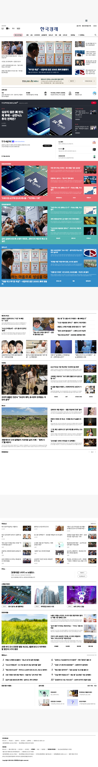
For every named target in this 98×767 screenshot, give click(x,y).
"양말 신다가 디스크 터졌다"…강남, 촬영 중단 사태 (85, 356)
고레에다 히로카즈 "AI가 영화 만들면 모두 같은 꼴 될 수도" (66, 377)
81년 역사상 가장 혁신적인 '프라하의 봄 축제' (65, 367)
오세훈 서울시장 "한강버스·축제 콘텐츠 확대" (43, 544)
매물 (74, 281)
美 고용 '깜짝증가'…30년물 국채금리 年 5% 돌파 (48, 535)
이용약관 (43, 749)
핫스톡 (3, 108)
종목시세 (73, 238)
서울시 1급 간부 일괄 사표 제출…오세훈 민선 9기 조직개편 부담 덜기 (76, 528)
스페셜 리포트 (6, 584)
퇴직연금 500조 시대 (44, 606)
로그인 (94, 26)
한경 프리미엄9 (18, 35)
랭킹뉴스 (4, 655)
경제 (27, 35)
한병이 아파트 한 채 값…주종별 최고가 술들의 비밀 (66, 420)
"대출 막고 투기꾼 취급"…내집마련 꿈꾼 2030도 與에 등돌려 (24, 282)
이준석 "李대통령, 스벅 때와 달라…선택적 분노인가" (60, 356)
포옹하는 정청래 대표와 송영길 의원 (11, 552)
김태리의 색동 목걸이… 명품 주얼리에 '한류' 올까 (66, 409)
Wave (3, 406)
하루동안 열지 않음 (88, 81)
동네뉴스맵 (58, 281)
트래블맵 (56, 646)
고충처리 (17, 740)
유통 (60, 35)
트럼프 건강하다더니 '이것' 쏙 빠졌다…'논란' (12, 319)
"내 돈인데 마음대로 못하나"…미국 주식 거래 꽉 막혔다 (66, 229)
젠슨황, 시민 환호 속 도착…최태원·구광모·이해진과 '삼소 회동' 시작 (77, 560)
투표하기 (82, 572)
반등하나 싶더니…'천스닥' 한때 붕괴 (62, 178)
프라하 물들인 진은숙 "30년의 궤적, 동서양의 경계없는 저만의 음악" (24, 398)
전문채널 (73, 35)
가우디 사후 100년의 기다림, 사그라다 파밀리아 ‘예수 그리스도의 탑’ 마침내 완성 (65, 637)
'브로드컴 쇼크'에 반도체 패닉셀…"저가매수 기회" (21, 198)
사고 (95, 686)
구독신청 (11, 740)
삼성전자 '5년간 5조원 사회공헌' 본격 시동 (43, 560)
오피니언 (65, 35)
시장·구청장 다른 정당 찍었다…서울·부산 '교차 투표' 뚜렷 (23, 675)
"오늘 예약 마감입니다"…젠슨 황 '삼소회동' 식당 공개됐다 (72, 675)
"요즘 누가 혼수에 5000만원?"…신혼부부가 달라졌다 (71, 665)
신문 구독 (79, 26)
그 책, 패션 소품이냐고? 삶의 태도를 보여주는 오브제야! (66, 430)
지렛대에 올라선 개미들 (32, 95)
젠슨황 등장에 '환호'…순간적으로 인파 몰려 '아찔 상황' (76, 544)
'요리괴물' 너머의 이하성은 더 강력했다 (63, 441)
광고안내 (23, 740)
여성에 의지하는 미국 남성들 (58, 95)
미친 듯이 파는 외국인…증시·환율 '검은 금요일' (65, 168)
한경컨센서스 (59, 197)
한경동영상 (5, 452)
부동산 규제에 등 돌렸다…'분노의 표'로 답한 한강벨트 (22, 660)
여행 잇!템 (90, 646)
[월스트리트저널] (13, 28)
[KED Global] (18, 28)
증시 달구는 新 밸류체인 (12, 606)
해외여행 (79, 646)
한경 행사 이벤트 (6, 686)
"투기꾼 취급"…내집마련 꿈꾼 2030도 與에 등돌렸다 (48, 69)
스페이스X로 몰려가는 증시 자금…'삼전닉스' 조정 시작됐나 (91, 53)
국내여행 (68, 646)
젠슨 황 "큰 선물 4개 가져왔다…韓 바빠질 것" (71, 318)
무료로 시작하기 (47, 145)
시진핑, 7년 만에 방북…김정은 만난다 (11, 61)
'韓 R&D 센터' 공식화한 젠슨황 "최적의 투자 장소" (91, 62)
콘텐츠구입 (13, 749)
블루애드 (29, 740)
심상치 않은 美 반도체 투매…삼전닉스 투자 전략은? (12, 115)
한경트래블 (5, 612)
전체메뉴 (82, 35)
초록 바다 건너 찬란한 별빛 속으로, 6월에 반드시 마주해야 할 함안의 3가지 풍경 (24, 647)
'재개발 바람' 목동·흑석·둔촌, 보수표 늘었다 (64, 262)
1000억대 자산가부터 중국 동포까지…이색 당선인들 (12, 356)
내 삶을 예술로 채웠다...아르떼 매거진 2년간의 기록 (66, 388)
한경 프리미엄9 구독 (86, 26)
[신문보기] (3, 28)
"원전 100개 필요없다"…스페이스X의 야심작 (71, 331)
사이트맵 (27, 749)
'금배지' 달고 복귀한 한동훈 (42, 551)
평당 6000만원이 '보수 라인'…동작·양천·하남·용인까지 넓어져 (66, 251)
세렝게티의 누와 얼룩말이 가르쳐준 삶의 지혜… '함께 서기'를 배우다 (23, 441)
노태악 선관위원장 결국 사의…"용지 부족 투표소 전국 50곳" (12, 66)
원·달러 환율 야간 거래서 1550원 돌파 (91, 44)
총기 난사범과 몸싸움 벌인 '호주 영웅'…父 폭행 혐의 (36, 356)
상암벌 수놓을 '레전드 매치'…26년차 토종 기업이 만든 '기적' (77, 536)
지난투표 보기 (82, 576)
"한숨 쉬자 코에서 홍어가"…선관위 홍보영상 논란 (43, 333)
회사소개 (4, 740)
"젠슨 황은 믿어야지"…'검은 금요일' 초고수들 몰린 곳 (82, 113)
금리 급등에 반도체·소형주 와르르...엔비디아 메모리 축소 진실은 (24, 239)
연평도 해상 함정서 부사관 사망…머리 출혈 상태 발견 (12, 71)
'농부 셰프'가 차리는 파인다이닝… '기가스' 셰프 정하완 (66, 627)
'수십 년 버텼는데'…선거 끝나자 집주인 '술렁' (14, 329)
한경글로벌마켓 (6, 204)
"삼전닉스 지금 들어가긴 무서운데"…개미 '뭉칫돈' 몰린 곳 (72, 660)
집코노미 (51, 35)
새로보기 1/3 (93, 523)
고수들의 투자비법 (79, 108)
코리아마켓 (37, 35)
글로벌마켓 (44, 35)
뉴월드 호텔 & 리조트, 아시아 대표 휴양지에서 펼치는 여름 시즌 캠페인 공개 (67, 616)
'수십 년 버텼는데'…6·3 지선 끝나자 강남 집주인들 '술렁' (23, 665)
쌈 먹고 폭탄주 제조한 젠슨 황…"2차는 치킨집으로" (12, 57)
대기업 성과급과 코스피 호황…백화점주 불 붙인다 (82, 128)
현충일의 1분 (78, 95)
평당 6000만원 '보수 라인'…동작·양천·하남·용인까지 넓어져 (91, 72)
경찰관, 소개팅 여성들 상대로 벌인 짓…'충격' (71, 327)
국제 (56, 35)
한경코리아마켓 (6, 164)
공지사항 (41, 686)
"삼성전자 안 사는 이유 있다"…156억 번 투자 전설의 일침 (72, 680)
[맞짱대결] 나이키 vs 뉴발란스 (22, 572)
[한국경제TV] (8, 28)
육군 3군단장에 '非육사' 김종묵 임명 (11, 536)
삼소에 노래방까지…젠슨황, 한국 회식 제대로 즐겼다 (76, 552)
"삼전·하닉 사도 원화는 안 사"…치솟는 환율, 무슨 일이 (66, 189)
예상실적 (58, 238)
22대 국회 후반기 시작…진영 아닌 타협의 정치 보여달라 (12, 95)
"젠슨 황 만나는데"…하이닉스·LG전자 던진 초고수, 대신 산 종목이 (26, 670)
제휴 (10, 749)
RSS (38, 749)
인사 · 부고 (90, 686)
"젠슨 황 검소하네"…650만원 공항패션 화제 (71, 335)
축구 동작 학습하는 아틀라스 (10, 527)
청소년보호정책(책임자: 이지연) (65, 749)
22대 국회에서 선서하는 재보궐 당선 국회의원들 (11, 560)
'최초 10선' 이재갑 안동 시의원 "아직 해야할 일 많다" (11, 544)
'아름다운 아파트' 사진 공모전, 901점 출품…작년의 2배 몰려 (70, 272)
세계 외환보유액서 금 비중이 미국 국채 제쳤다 (65, 219)
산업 (31, 35)
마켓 (89, 197)
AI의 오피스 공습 (75, 606)
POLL (3, 569)
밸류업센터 (88, 281)
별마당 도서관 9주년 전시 (41, 527)
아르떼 (3, 363)
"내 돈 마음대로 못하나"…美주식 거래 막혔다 (71, 322)
